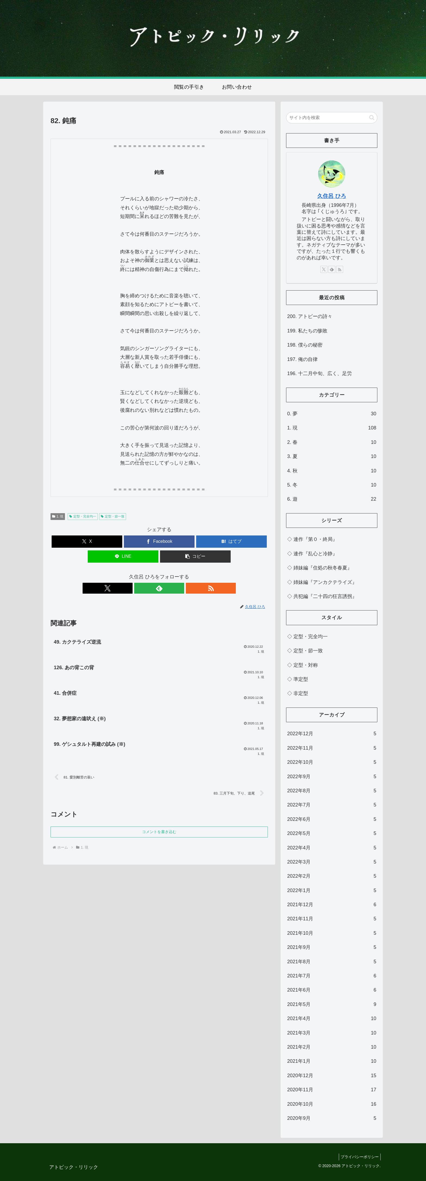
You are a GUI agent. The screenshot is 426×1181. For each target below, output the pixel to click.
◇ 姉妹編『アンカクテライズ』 (322, 582)
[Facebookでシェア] (159, 541)
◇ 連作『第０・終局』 (312, 539)
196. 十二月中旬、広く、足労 (319, 373)
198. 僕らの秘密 (304, 345)
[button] (195, 556)
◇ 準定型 (297, 679)
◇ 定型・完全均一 (307, 636)
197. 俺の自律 (302, 359)
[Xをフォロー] (146, 588)
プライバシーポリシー (359, 1157)
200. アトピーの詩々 (309, 316)
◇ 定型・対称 (302, 665)
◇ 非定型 (297, 693)
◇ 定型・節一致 (305, 650)
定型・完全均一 (82, 516)
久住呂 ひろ (331, 196)
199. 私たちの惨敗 (307, 331)
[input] (331, 117)
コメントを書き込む (159, 836)
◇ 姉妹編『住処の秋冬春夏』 (319, 568)
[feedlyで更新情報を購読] (159, 588)
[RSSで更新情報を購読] (171, 588)
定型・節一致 (112, 516)
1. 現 (57, 516)
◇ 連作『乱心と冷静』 (312, 553)
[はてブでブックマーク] (231, 541)
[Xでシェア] (87, 541)
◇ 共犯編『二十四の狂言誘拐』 (322, 596)
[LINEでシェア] (123, 556)
